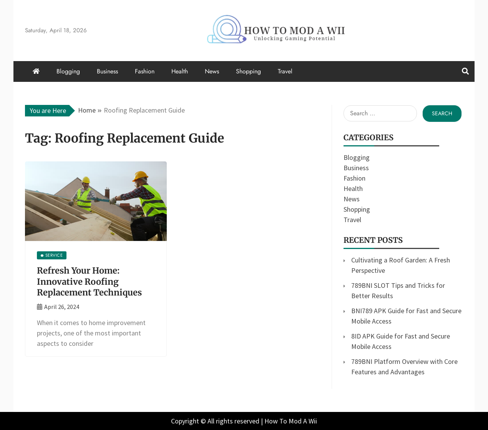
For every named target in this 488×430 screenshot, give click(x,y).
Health (179, 71)
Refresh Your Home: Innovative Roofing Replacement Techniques (89, 281)
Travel (285, 71)
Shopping (248, 71)
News (212, 71)
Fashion (144, 71)
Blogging (68, 71)
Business (107, 71)
